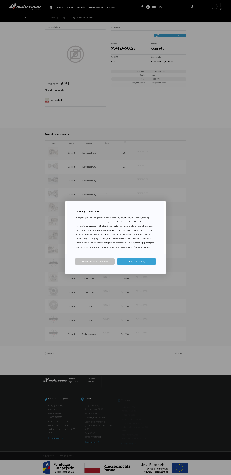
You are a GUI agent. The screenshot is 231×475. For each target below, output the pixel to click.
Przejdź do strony (136, 261)
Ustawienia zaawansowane (94, 261)
